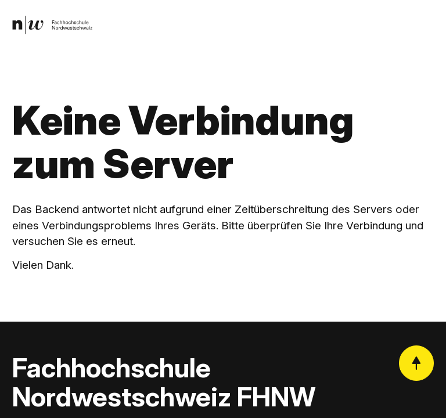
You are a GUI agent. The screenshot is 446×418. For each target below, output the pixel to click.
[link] (53, 25)
